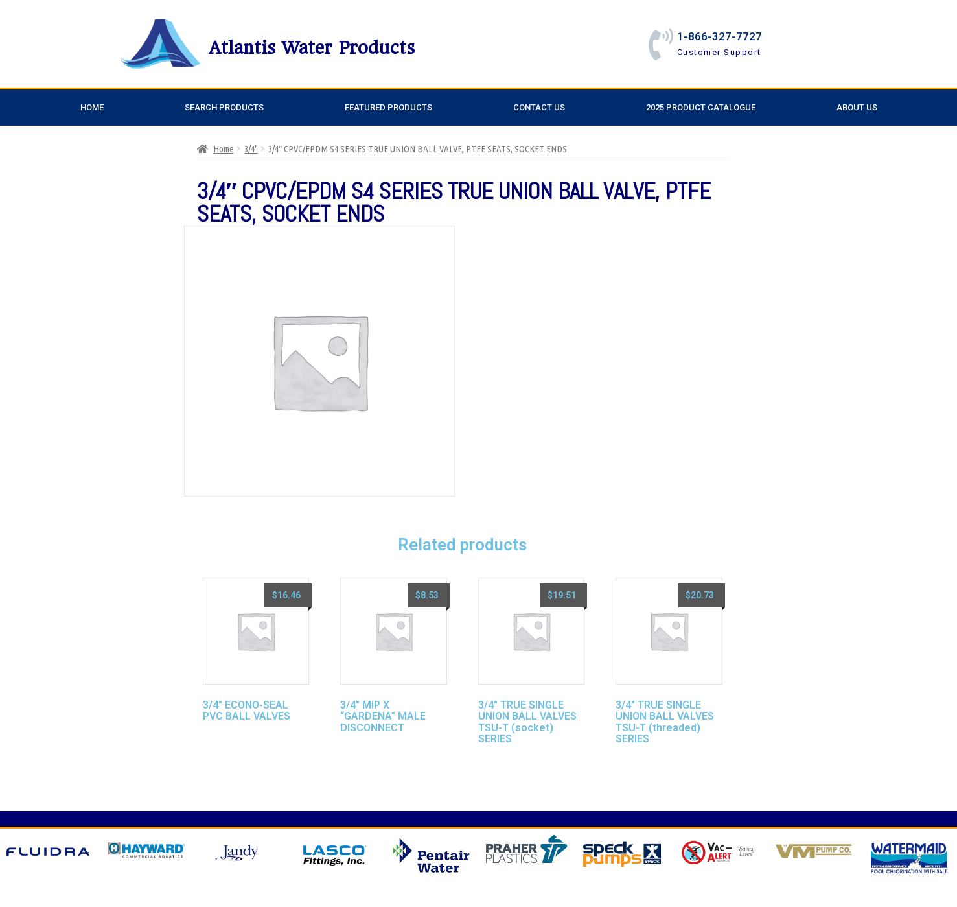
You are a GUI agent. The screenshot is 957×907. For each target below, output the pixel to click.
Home (92, 107)
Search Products (224, 107)
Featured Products (388, 107)
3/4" (251, 148)
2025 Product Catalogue (700, 107)
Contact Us (539, 107)
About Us (856, 107)
